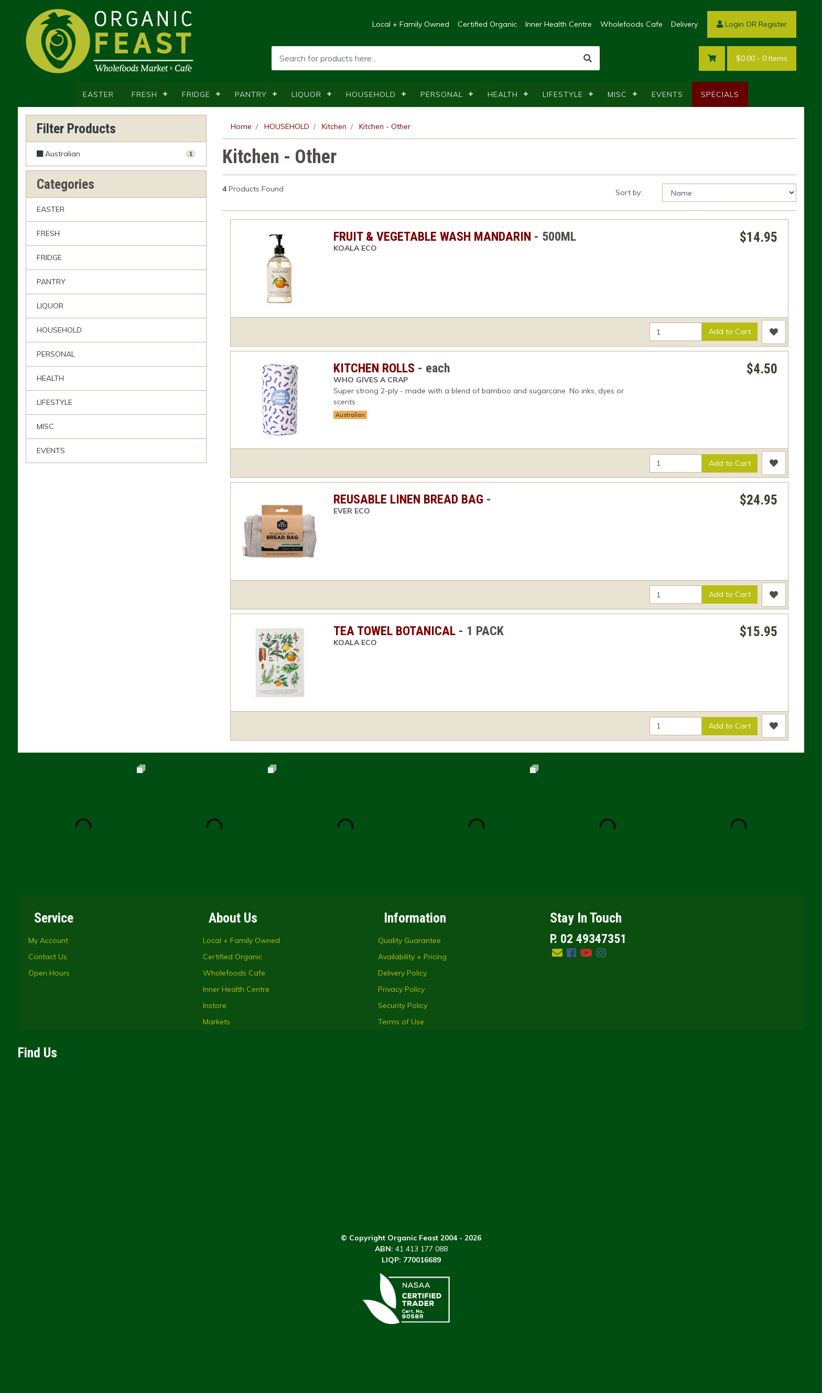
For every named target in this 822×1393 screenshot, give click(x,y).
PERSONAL (441, 94)
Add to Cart (730, 331)
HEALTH (503, 94)
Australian (350, 415)
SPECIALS (720, 94)
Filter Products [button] (76, 128)
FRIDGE (196, 94)
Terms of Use (401, 1021)
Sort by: (628, 192)
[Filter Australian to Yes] (116, 154)
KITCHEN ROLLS (374, 368)
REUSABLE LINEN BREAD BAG (408, 499)
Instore (214, 1005)
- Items (761, 58)
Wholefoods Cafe (631, 24)
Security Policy (402, 1005)
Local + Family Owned (410, 24)
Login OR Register (752, 24)
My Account (48, 940)
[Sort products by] (729, 193)
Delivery (684, 24)
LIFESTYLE (563, 94)
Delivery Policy (402, 973)
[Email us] (557, 952)
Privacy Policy (401, 989)
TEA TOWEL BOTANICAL (394, 631)
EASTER (98, 94)
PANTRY (251, 94)
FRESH (144, 94)
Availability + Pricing (412, 956)
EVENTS (667, 94)
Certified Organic (487, 24)
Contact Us (47, 956)
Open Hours (49, 973)
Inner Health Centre (558, 24)
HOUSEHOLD (371, 94)
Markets (216, 1021)
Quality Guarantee (409, 940)
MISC (617, 94)
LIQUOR (306, 94)
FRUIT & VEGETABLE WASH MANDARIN (432, 236)
